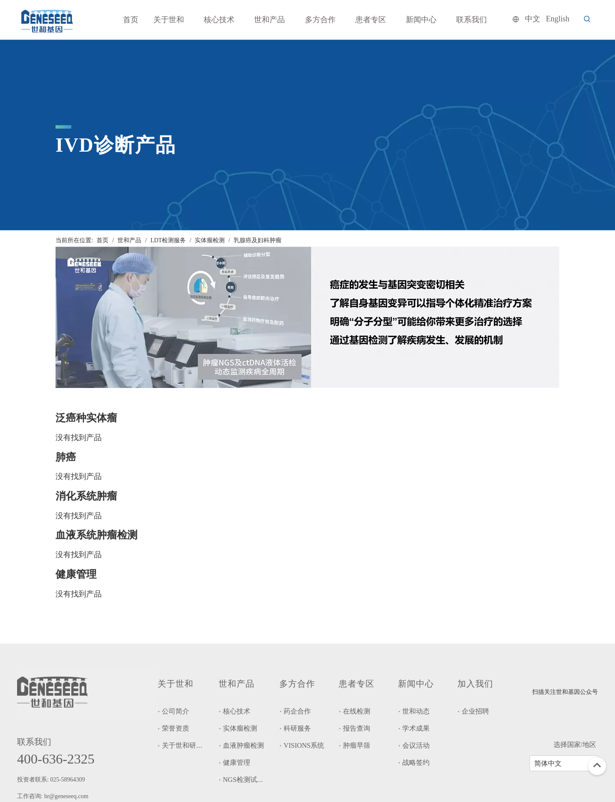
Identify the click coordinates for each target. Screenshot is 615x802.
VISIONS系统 (304, 745)
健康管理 (236, 762)
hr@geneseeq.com (67, 796)
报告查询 (356, 728)
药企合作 (297, 711)
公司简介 (175, 711)
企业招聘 (475, 711)
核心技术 (236, 711)
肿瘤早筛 (356, 745)
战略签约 (416, 762)
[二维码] (544, 679)
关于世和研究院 (186, 745)
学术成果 (416, 728)
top (597, 765)
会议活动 (416, 745)
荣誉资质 (175, 728)
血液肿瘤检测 (243, 745)
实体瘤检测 (240, 728)
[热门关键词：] (587, 19)
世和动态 (416, 711)
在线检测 (356, 711)
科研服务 (297, 728)
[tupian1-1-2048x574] (307, 317)
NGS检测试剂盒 (247, 779)
